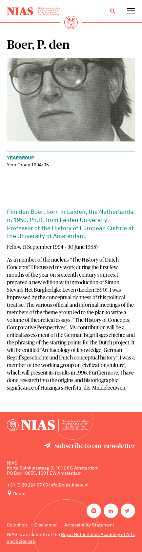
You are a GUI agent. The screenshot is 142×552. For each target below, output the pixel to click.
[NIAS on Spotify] (94, 511)
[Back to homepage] (33, 11)
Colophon (17, 525)
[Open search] (113, 11)
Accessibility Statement (89, 525)
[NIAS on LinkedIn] (111, 511)
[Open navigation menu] (131, 11)
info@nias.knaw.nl (69, 485)
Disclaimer (45, 525)
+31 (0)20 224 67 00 (27, 485)
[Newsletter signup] (128, 511)
